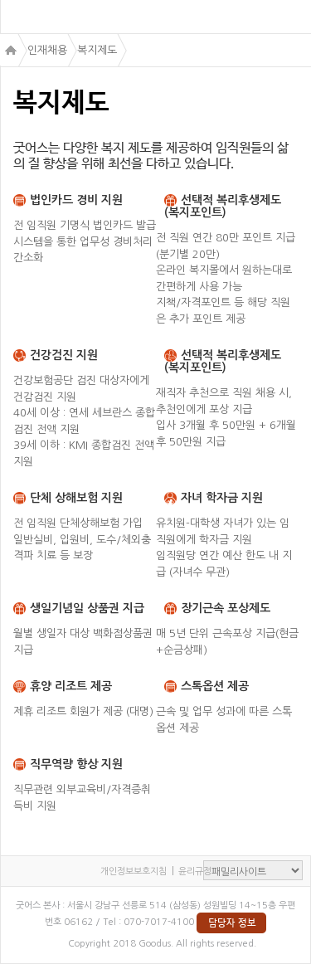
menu (18, 17)
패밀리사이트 (253, 870)
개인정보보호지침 (133, 871)
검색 (294, 16)
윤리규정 (194, 871)
